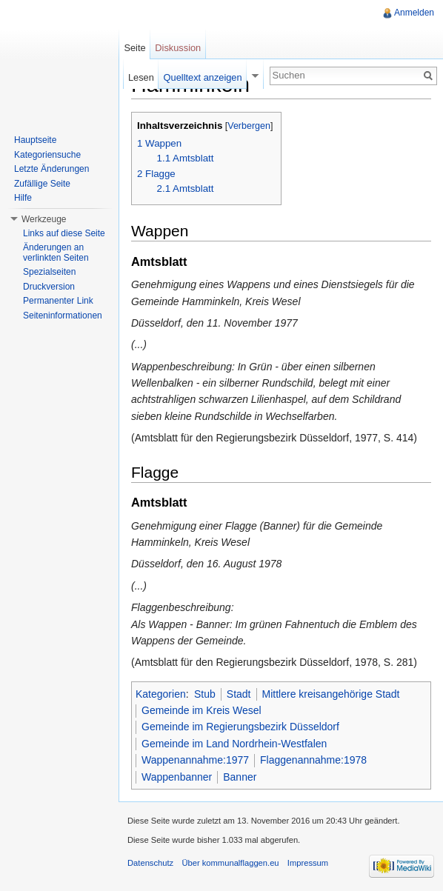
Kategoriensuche (47, 155)
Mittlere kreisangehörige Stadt (331, 694)
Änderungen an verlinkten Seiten (56, 252)
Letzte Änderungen (51, 169)
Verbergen (248, 126)
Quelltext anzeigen (203, 77)
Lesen (141, 77)
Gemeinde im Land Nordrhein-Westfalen (234, 744)
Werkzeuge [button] (43, 219)
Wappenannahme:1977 (195, 760)
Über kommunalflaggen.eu (230, 862)
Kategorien (161, 694)
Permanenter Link (58, 301)
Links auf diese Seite (64, 233)
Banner (239, 777)
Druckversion (49, 286)
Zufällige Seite (42, 183)
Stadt (239, 694)
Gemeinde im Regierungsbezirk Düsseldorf (240, 727)
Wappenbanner (176, 777)
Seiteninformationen (62, 315)
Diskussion (178, 47)
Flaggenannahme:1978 (313, 760)
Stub (205, 694)
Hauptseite (35, 140)
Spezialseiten (49, 272)
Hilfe (23, 198)
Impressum (307, 862)
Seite (134, 47)
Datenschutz (150, 862)
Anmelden (414, 12)
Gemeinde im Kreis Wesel (201, 710)
